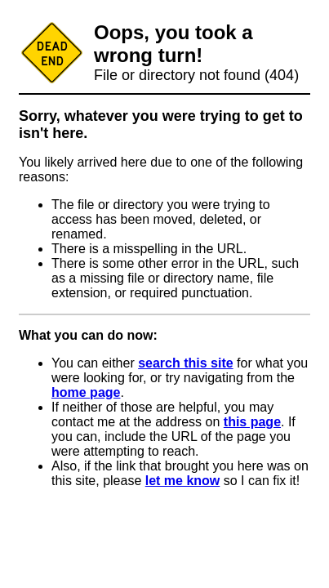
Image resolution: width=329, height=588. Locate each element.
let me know (182, 481)
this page (252, 422)
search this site (185, 363)
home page (85, 392)
